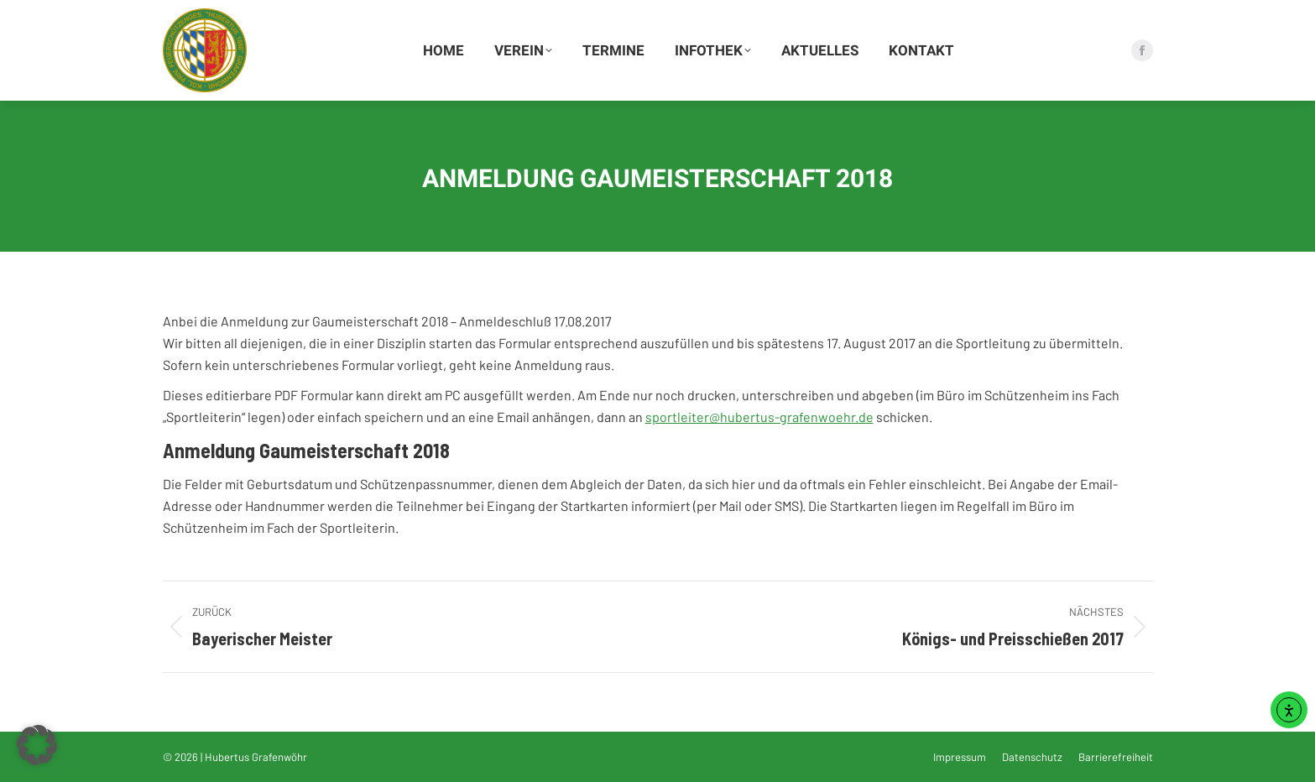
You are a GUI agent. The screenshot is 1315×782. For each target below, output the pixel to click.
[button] (37, 745)
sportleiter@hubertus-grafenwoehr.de (759, 417)
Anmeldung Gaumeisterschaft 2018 (306, 450)
